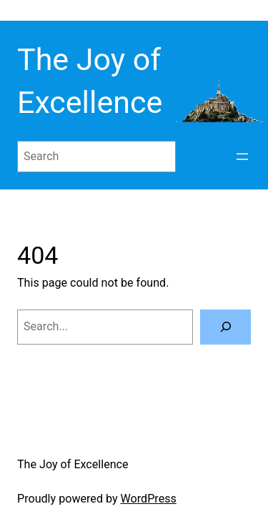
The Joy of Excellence (73, 464)
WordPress (149, 498)
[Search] (225, 327)
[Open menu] (242, 156)
